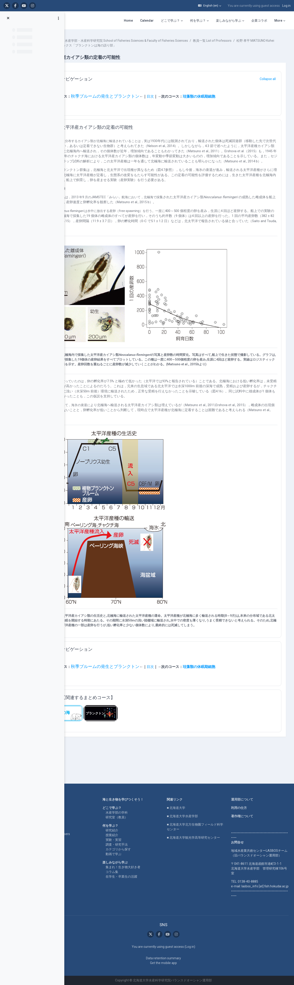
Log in (286, 5)
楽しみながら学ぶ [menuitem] (228, 20)
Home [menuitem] (128, 20)
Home (64, 790)
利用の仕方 (246, 798)
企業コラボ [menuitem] (259, 20)
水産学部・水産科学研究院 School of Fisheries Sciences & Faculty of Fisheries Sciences (155, 40)
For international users (76, 824)
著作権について (249, 806)
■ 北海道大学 (188, 798)
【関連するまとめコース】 (117, 712)
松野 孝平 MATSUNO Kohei (101, 45)
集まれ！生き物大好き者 (140, 857)
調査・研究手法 (134, 835)
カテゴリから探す (135, 840)
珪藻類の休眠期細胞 (228, 96)
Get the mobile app (175, 963)
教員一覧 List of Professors (241, 40)
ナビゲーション (105, 79)
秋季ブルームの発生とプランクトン (134, 96)
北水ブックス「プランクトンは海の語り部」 (156, 45)
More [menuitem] (278, 20)
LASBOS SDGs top (73, 811)
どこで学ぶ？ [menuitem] (170, 20)
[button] (209, 5)
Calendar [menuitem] (147, 20)
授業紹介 (129, 825)
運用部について (249, 790)
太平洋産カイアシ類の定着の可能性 (126, 127)
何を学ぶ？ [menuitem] (198, 20)
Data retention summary (175, 958)
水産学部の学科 (134, 803)
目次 (179, 96)
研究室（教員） (134, 808)
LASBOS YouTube (73, 798)
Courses (83, 40)
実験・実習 (131, 830)
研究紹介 (129, 821)
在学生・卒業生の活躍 (139, 867)
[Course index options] (58, 18)
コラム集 (129, 862)
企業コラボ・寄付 (73, 833)
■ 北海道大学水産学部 (194, 806)
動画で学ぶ (131, 844)
